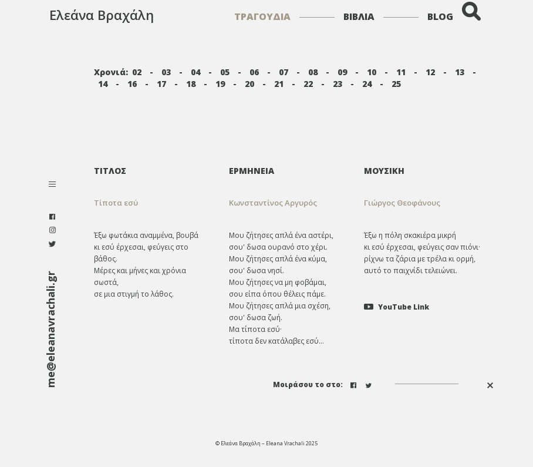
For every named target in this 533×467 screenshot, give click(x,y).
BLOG (440, 16)
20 (249, 83)
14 (102, 83)
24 (367, 83)
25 (396, 83)
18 (190, 83)
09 (342, 72)
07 (283, 72)
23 (337, 83)
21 (279, 83)
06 (254, 72)
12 (430, 72)
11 (401, 72)
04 (195, 72)
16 (132, 83)
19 (220, 83)
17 (161, 83)
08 (313, 72)
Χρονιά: (111, 72)
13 (459, 72)
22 (308, 83)
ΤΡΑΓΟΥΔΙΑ (262, 16)
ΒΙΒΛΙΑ (359, 16)
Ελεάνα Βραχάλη (101, 14)
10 (371, 72)
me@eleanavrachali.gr (50, 329)
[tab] (287, 170)
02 (136, 72)
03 (166, 72)
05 (225, 72)
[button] (287, 203)
